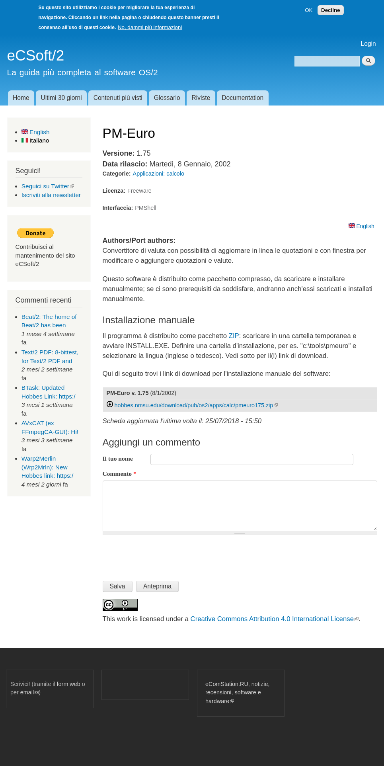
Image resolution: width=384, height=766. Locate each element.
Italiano (35, 140)
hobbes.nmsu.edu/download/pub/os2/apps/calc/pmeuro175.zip (196, 405)
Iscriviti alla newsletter (51, 195)
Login (368, 43)
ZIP (234, 336)
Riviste (201, 97)
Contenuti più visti (118, 97)
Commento (119, 473)
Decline (330, 10)
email (29, 692)
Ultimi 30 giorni (61, 97)
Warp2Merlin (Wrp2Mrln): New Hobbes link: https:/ (47, 467)
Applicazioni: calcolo (158, 173)
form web (68, 684)
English (35, 132)
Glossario (167, 97)
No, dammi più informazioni (150, 27)
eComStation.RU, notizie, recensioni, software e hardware (237, 692)
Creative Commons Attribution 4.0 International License (275, 619)
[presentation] (163, 554)
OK (308, 10)
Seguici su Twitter (47, 186)
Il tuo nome (118, 458)
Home (21, 97)
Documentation (242, 97)
